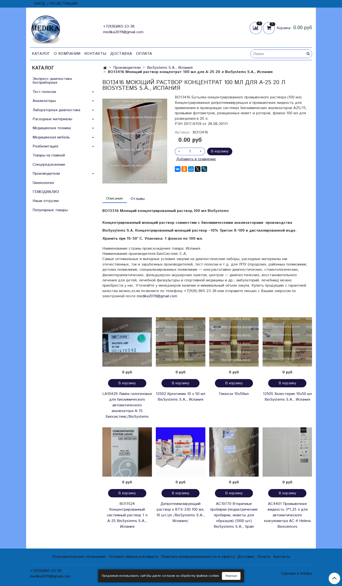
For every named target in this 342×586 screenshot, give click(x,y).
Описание (114, 198)
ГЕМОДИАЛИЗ (46, 192)
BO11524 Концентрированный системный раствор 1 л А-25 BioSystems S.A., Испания (127, 515)
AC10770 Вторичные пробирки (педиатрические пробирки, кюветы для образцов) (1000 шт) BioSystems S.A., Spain (234, 515)
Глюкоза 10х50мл (234, 394)
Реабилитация (45, 146)
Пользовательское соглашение (79, 556)
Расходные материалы (52, 119)
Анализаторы (44, 101)
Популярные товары (50, 210)
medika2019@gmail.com (123, 32)
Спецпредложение (49, 164)
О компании (67, 53)
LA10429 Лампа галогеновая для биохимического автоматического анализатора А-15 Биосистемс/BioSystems (127, 405)
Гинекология (43, 183)
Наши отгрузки (46, 201)
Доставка (121, 53)
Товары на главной (49, 155)
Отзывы (138, 198)
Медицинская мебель (51, 137)
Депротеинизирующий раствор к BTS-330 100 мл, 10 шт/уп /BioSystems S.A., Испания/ (180, 512)
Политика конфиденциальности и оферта (198, 556)
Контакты (95, 53)
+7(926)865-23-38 (118, 26)
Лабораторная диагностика (56, 110)
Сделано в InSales (296, 574)
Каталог (41, 53)
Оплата (144, 53)
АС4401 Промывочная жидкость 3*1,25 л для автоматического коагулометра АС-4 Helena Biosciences (287, 515)
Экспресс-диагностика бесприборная (52, 80)
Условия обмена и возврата (133, 556)
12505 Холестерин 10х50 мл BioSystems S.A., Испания (287, 396)
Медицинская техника (52, 128)
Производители (127, 67)
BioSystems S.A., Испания (170, 67)
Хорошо (231, 576)
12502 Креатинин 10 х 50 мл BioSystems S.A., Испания (180, 396)
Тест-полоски (44, 92)
